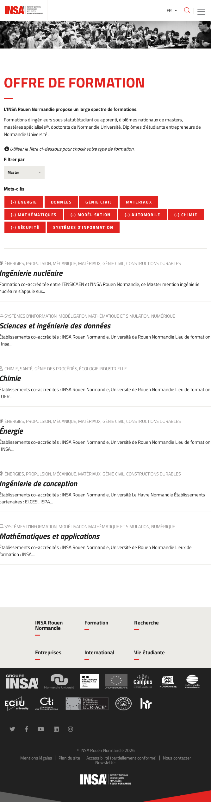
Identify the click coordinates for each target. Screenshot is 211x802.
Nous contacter (177, 757)
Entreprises (48, 652)
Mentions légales (36, 757)
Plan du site (69, 757)
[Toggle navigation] (201, 11)
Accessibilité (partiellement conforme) (121, 757)
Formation (96, 622)
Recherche (146, 622)
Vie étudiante (149, 652)
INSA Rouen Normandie (49, 625)
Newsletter (105, 762)
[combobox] (24, 172)
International (99, 652)
